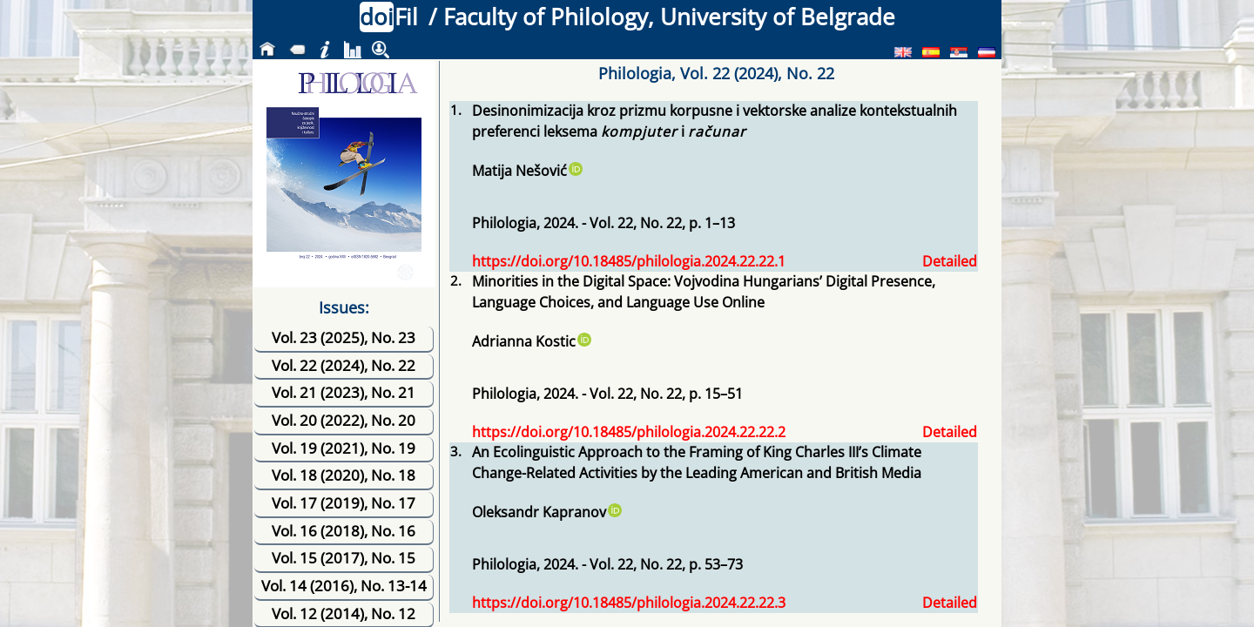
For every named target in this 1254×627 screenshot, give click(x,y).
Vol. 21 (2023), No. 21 (343, 392)
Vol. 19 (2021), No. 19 (343, 448)
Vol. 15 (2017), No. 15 (343, 558)
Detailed (949, 261)
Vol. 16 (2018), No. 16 (343, 531)
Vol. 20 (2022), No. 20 (343, 420)
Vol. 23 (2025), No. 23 (343, 337)
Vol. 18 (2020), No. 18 (343, 475)
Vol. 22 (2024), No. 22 (343, 365)
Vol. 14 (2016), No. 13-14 (344, 586)
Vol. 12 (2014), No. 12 (343, 613)
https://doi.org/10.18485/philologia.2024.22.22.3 (628, 602)
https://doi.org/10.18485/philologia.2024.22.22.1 (628, 261)
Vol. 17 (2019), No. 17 (343, 503)
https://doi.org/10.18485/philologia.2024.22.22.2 (628, 432)
